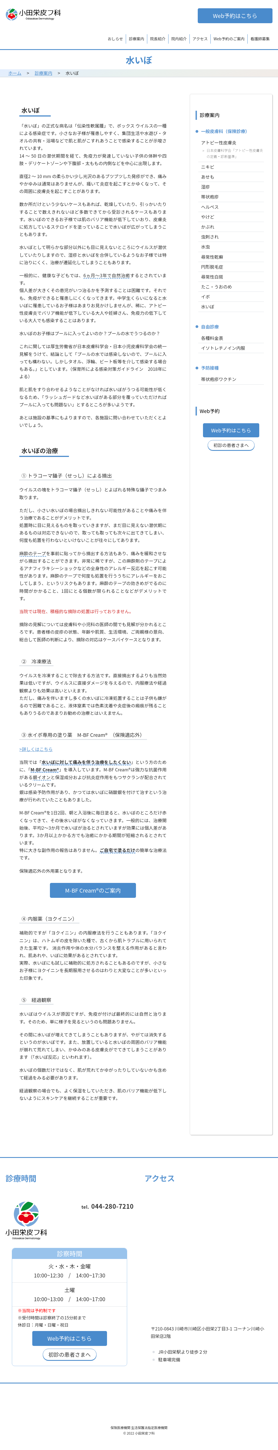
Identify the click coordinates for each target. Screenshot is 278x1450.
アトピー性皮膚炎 (218, 142)
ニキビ (207, 166)
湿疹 (205, 186)
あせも (207, 176)
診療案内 (136, 38)
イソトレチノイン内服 (223, 348)
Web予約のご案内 (229, 38)
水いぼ (207, 306)
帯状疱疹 (210, 196)
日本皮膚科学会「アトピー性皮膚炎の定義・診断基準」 (235, 153)
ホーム (15, 73)
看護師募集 (260, 38)
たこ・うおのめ (216, 286)
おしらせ (115, 38)
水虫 (205, 246)
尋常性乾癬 (212, 256)
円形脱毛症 (212, 266)
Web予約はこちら (235, 16)
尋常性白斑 (212, 276)
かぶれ (207, 226)
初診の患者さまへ (231, 445)
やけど (207, 216)
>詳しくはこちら (36, 749)
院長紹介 (157, 38)
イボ (205, 296)
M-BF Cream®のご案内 (93, 890)
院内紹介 (179, 38)
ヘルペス (210, 206)
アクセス (200, 38)
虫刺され (210, 236)
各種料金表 (212, 338)
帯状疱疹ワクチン (218, 379)
